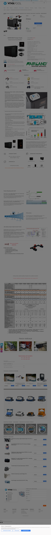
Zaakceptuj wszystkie (26, 530)
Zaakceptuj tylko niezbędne (7, 530)
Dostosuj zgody (17, 530)
